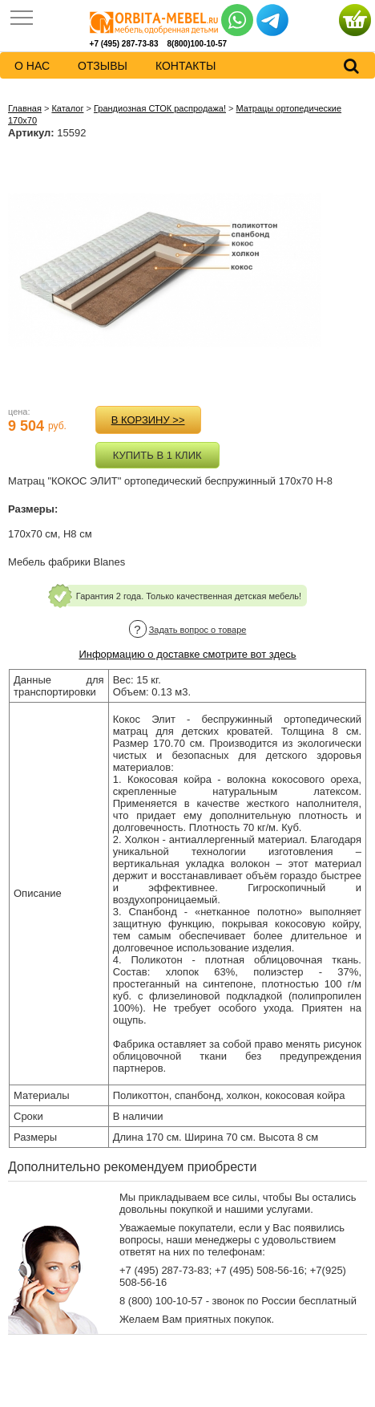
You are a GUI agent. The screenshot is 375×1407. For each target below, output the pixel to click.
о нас (32, 65)
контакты (185, 65)
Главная (25, 108)
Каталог (67, 108)
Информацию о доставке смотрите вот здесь (187, 654)
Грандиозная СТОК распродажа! (160, 108)
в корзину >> (148, 420)
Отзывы (102, 65)
